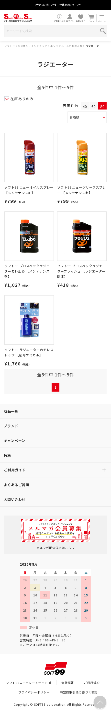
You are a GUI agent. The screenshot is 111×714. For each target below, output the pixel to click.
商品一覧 (11, 411)
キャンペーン (14, 440)
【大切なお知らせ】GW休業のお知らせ (57, 5)
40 (85, 106)
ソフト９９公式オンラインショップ (25, 46)
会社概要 (67, 683)
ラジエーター (94, 46)
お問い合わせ (14, 499)
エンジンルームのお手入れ (66, 46)
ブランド (11, 425)
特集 (7, 455)
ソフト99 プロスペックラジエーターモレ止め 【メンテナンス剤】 (28, 271)
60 (93, 106)
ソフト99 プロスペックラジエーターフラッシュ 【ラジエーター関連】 (81, 271)
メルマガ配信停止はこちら (56, 548)
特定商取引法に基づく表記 (79, 692)
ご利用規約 (92, 683)
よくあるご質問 (16, 484)
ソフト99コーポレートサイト (28, 683)
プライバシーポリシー (34, 692)
